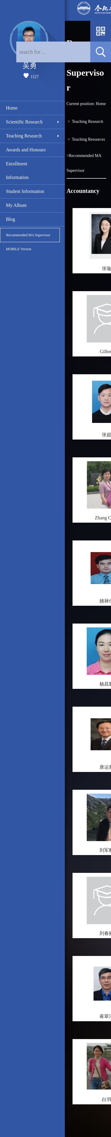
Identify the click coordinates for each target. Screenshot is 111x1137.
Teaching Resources (88, 139)
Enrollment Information (17, 170)
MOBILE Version (18, 249)
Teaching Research (24, 135)
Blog (10, 219)
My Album (16, 205)
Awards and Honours (26, 149)
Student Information (25, 191)
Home (11, 107)
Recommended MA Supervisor (28, 235)
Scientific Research (24, 121)
